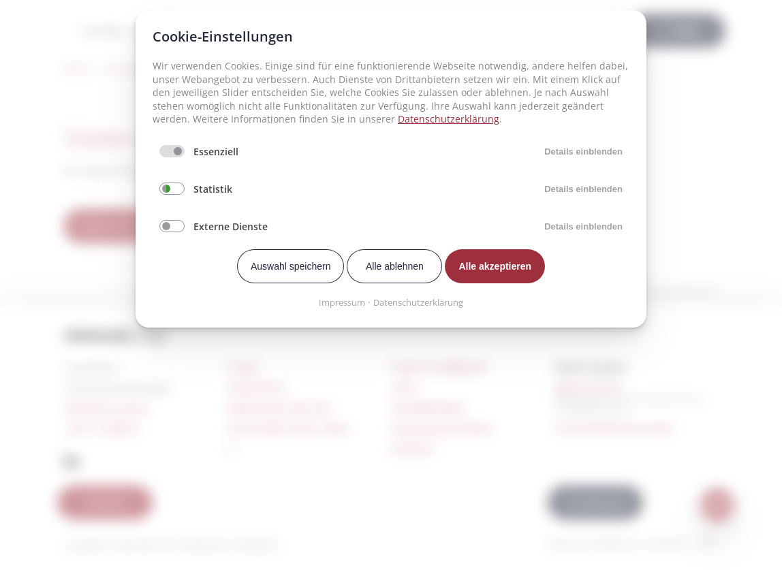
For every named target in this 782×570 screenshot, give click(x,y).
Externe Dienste (230, 226)
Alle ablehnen (395, 266)
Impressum (342, 302)
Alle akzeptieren (494, 266)
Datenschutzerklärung (448, 118)
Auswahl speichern (291, 266)
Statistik (212, 189)
